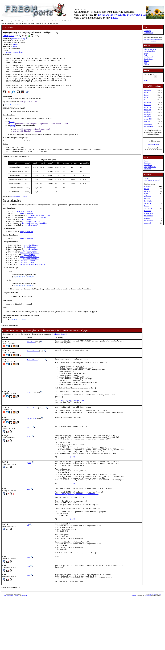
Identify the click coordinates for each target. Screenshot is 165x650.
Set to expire (148, 208)
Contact (146, 65)
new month (147, 223)
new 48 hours (148, 216)
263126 (83, 425)
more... (146, 80)
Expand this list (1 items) (18, 336)
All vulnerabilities (153, 144)
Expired (146, 206)
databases (11, 36)
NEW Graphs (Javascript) (152, 180)
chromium (147, 90)
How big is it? (148, 57)
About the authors (149, 51)
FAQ (145, 55)
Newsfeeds (147, 169)
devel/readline (32, 262)
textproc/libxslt (27, 278)
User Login (147, 31)
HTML (151, 645)
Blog (145, 63)
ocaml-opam (148, 124)
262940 (69, 425)
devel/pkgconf (32, 237)
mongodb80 (148, 119)
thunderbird (147, 112)
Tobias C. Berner (32, 377)
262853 (61, 425)
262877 (76, 425)
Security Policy (148, 59)
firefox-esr (147, 102)
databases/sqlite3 (30, 264)
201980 (72, 563)
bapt (28, 616)
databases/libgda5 (30, 273)
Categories (147, 163)
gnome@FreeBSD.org (18, 39)
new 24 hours (148, 213)
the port (11, 129)
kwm (28, 526)
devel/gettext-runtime (40, 226)
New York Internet (149, 39)
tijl (28, 569)
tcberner (29, 454)
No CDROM (148, 201)
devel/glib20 (29, 269)
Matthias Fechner (32, 433)
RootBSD (153, 41)
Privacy (146, 61)
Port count (147, 186)
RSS (160, 645)
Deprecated (147, 191)
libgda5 (24, 206)
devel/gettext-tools (37, 228)
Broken (146, 189)
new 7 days (147, 218)
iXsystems (157, 39)
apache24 (147, 121)
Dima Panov (31, 359)
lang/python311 (26, 224)
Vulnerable (147, 203)
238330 (72, 489)
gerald (29, 463)
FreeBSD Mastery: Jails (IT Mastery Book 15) (122, 14)
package (12, 133)
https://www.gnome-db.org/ (14, 52)
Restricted (147, 198)
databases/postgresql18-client (33, 280)
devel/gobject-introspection (34, 235)
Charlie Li (30, 415)
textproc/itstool (24, 222)
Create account (148, 33)
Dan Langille (147, 647)
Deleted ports (148, 165)
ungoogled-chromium (147, 115)
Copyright (134, 647)
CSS (154, 645)
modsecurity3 (148, 126)
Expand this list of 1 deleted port (24, 292)
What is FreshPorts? (150, 49)
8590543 (16, 45)
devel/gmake (27, 230)
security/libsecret (32, 258)
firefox (146, 92)
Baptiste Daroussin (33, 368)
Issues (146, 53)
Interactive (147, 211)
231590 (72, 520)
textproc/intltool (33, 233)
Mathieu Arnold (32, 445)
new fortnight (148, 220)
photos (114, 17)
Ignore (146, 194)
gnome (15, 47)
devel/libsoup (30, 260)
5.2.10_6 (5, 36)
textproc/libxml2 (27, 275)
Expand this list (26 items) (13, 112)
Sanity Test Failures (150, 167)
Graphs (146, 178)
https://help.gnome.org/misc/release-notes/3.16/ (76, 532)
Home (146, 161)
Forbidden (147, 196)
